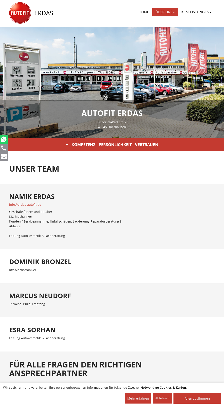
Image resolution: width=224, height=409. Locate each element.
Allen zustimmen (197, 398)
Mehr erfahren (138, 398)
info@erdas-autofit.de (25, 204)
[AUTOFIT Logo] (20, 13)
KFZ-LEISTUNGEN (196, 12)
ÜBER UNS (165, 12)
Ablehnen (162, 398)
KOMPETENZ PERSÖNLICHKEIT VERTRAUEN (112, 144)
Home (144, 12)
